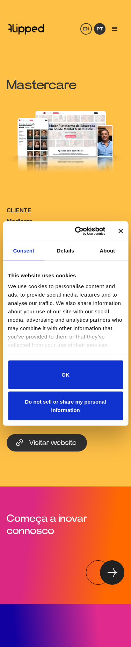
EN (86, 29)
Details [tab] (65, 250)
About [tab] (107, 250)
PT (100, 29)
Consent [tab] (23, 250)
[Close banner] (120, 230)
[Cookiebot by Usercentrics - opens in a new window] (78, 231)
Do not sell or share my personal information (65, 406)
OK (65, 374)
